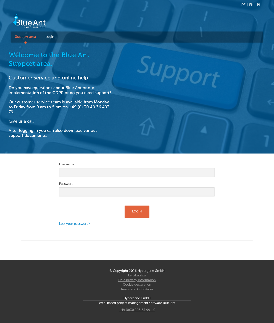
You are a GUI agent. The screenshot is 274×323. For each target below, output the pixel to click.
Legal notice (137, 275)
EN (251, 4)
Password (66, 183)
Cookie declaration (137, 284)
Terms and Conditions (137, 289)
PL (259, 4)
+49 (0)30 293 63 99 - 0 (137, 310)
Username (66, 164)
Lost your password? (74, 223)
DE (243, 4)
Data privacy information (137, 280)
